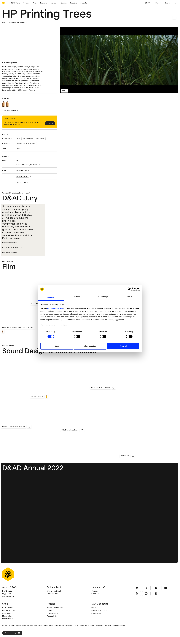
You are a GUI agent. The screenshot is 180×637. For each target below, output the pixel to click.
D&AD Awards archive (17, 23)
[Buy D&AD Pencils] (14, 3)
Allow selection (90, 346)
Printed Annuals (8, 610)
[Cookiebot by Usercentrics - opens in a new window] (129, 289)
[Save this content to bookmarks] (174, 17)
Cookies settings (12, 633)
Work (35, 3)
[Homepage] (3, 3)
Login (93, 608)
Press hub (95, 594)
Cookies (50, 610)
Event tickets (7, 619)
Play (64, 91)
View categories (10, 110)
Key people (6, 594)
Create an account (99, 610)
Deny (56, 346)
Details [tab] (77, 297)
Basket (158, 3)
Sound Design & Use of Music (33, 138)
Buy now (50, 123)
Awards (26, 3)
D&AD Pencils (7, 608)
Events (64, 3)
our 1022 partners (55, 308)
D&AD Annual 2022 (33, 468)
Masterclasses (8, 616)
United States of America (26, 143)
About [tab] (129, 297)
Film (18, 138)
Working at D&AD (54, 591)
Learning (43, 3)
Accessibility (52, 616)
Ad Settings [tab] (103, 297)
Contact (95, 591)
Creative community (78, 3)
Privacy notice (53, 613)
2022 (19, 148)
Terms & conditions (55, 608)
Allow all (123, 346)
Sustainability (8, 596)
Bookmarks (96, 613)
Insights (54, 3)
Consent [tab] (50, 297)
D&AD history (7, 591)
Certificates (7, 613)
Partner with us (53, 594)
